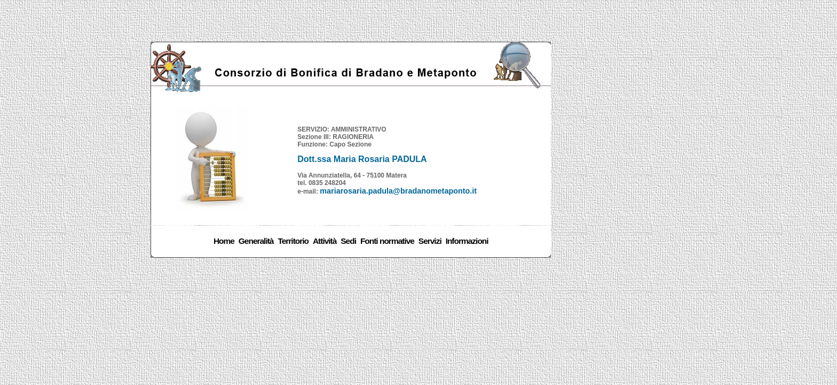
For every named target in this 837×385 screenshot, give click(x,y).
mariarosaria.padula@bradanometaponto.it (398, 191)
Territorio (293, 240)
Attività (324, 240)
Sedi (348, 240)
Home (224, 240)
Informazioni (467, 240)
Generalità (256, 240)
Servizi (429, 240)
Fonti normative (387, 240)
